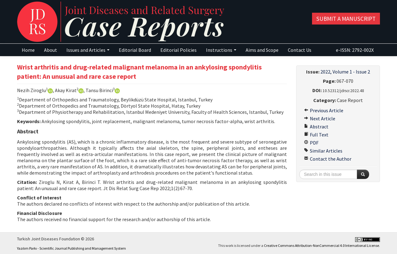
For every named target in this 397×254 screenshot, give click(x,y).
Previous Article (323, 110)
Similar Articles (323, 151)
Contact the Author (327, 159)
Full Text (316, 134)
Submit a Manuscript (346, 18)
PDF (311, 143)
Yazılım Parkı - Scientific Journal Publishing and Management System (71, 248)
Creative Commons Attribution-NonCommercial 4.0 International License (321, 245)
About (50, 50)
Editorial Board (135, 50)
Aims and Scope (262, 50)
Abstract (316, 126)
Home (28, 50)
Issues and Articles (87, 50)
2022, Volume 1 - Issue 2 (345, 72)
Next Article (319, 118)
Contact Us (299, 50)
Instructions (221, 50)
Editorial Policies (178, 50)
